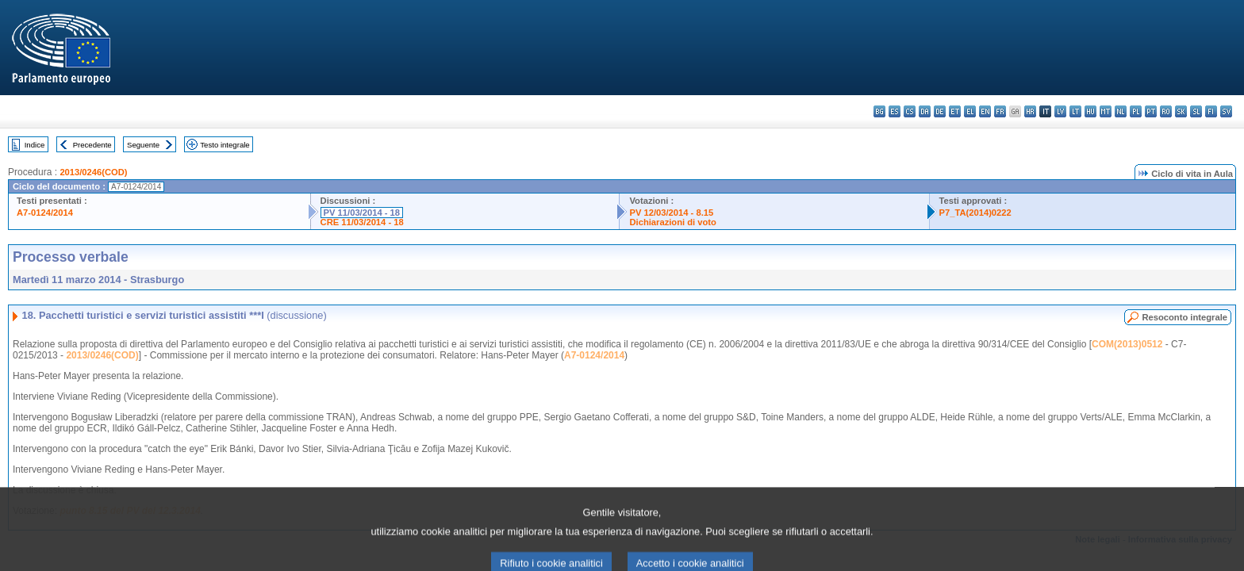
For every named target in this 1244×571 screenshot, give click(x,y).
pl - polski (1136, 111)
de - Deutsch (940, 111)
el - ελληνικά (970, 111)
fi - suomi (1211, 111)
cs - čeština (910, 111)
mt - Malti (1106, 111)
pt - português (1151, 111)
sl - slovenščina (1196, 111)
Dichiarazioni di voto (672, 222)
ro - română (1166, 111)
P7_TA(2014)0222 (975, 212)
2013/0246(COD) (93, 172)
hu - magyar (1090, 111)
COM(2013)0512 (1127, 344)
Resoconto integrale (1184, 317)
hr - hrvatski (1030, 111)
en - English (985, 111)
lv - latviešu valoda (1060, 111)
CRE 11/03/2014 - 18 (362, 222)
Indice (35, 144)
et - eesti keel (955, 111)
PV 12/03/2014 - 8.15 (671, 212)
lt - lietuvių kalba (1075, 111)
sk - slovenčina (1181, 111)
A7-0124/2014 (45, 212)
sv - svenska (1226, 111)
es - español (894, 111)
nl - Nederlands (1121, 111)
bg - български (879, 111)
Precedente (92, 144)
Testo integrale (224, 144)
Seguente (143, 144)
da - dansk (925, 111)
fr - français (1000, 111)
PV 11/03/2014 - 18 (362, 212)
